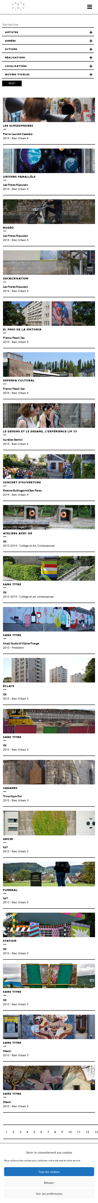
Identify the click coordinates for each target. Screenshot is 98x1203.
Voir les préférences (49, 1194)
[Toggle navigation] (89, 7)
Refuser (49, 1183)
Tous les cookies (49, 1172)
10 (70, 1132)
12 (87, 1132)
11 (79, 1132)
